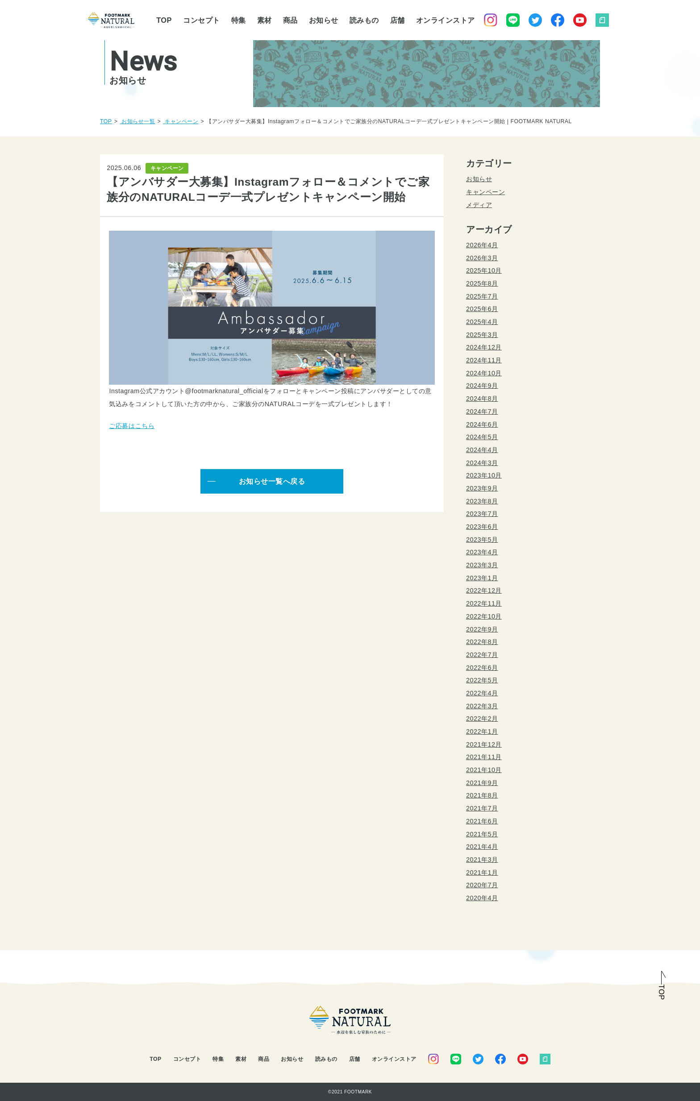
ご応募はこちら (131, 425)
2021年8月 (482, 795)
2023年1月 (482, 578)
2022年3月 (482, 706)
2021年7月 (482, 808)
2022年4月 (482, 693)
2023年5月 (482, 539)
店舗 (397, 20)
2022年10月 (484, 616)
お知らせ (323, 20)
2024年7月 (482, 411)
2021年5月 (482, 834)
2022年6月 (482, 667)
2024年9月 (482, 385)
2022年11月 (484, 603)
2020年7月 (482, 885)
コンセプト (201, 20)
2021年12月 (484, 744)
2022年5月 (482, 680)
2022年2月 (482, 718)
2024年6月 (482, 424)
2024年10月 (484, 373)
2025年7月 (482, 296)
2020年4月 (482, 898)
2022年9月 (482, 629)
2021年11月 (484, 756)
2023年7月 (482, 513)
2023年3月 (482, 565)
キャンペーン (485, 191)
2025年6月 (482, 308)
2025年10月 (484, 270)
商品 (290, 20)
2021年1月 (482, 872)
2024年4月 (482, 449)
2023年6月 (482, 526)
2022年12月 (484, 590)
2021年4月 (482, 846)
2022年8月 (482, 641)
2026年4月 (482, 245)
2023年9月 (482, 488)
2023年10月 (484, 475)
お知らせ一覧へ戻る (272, 481)
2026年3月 (482, 258)
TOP (164, 20)
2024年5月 (482, 436)
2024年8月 (482, 398)
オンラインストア (445, 20)
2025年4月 (482, 321)
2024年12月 (484, 347)
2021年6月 (482, 821)
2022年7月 (482, 654)
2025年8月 (482, 283)
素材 (264, 20)
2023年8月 (482, 501)
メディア (479, 204)
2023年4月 (482, 552)
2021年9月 (482, 782)
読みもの (364, 20)
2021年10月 (484, 769)
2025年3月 (482, 334)
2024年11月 (484, 360)
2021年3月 (482, 859)
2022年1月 (482, 731)
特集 (238, 20)
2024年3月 (482, 462)
